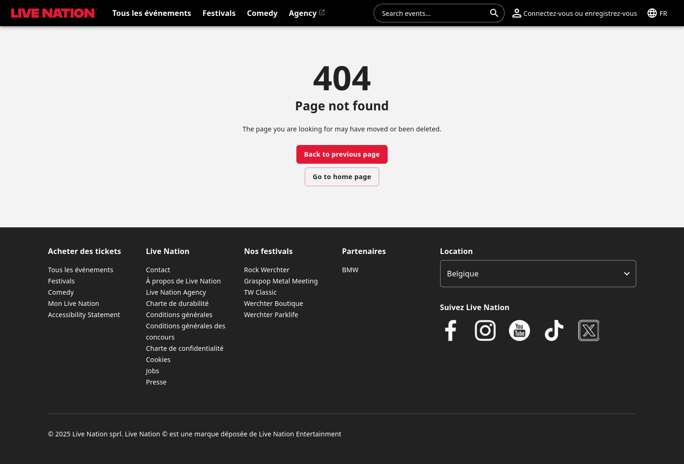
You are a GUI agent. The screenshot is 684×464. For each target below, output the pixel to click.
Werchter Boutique (273, 303)
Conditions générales (179, 314)
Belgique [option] (462, 273)
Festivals (61, 280)
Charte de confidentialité (185, 348)
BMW (350, 269)
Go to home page (342, 176)
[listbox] (538, 274)
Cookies (158, 359)
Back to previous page (342, 154)
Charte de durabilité (177, 303)
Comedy (61, 292)
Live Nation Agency (176, 292)
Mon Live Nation (74, 303)
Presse (156, 381)
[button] (574, 13)
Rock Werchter (266, 269)
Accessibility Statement (84, 314)
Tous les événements (81, 269)
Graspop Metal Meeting (281, 280)
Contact (158, 269)
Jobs (152, 370)
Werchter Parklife (271, 314)
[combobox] (433, 13)
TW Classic (260, 292)
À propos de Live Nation (183, 280)
